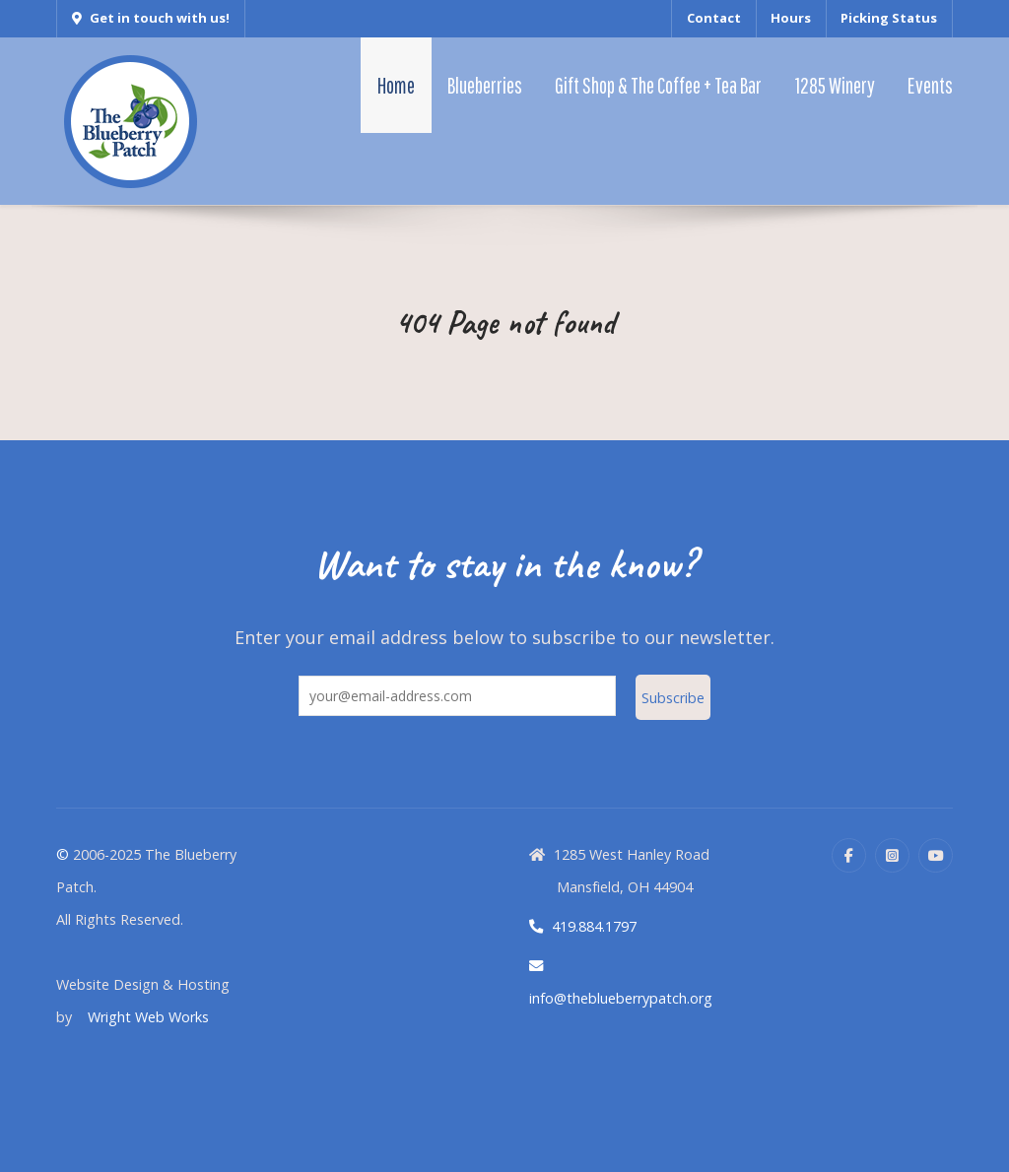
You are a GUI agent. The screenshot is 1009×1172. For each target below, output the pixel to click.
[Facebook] (849, 855)
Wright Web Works (148, 1017)
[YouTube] (935, 855)
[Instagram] (892, 855)
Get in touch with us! (151, 18)
